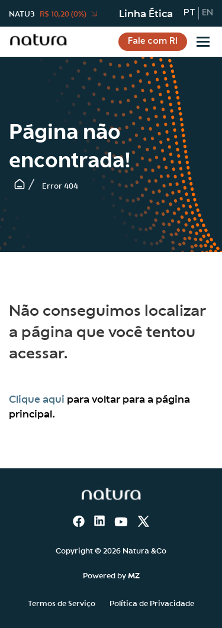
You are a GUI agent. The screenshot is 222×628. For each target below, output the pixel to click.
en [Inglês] (207, 13)
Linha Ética (146, 13)
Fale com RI (153, 41)
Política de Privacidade (152, 602)
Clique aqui (37, 398)
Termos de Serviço (61, 602)
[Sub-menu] (203, 41)
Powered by (111, 574)
